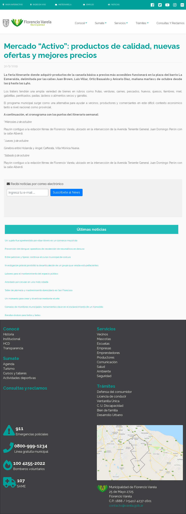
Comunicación (107, 362)
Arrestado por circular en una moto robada (26, 282)
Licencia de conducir (111, 396)
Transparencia (13, 348)
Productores (105, 357)
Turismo (9, 369)
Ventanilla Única (108, 401)
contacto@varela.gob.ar (126, 505)
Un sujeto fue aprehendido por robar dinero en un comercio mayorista (41, 240)
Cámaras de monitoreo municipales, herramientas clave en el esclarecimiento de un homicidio (54, 307)
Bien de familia (107, 410)
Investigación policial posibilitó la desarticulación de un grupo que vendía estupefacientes (51, 265)
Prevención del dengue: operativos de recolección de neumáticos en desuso (44, 248)
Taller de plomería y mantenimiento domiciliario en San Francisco (38, 290)
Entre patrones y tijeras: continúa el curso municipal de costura (38, 257)
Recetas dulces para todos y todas (22, 315)
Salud (101, 367)
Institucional (11, 339)
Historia (8, 334)
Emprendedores (108, 353)
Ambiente (104, 371)
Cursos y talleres (15, 373)
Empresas (104, 348)
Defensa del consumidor (114, 392)
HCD (6, 343)
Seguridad (104, 376)
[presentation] (36, 206)
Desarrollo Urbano (110, 415)
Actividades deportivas (19, 378)
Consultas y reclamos (25, 388)
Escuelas (103, 343)
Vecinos (102, 334)
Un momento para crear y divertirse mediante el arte (32, 298)
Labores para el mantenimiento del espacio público (31, 273)
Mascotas (104, 339)
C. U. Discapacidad (110, 406)
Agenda (8, 364)
